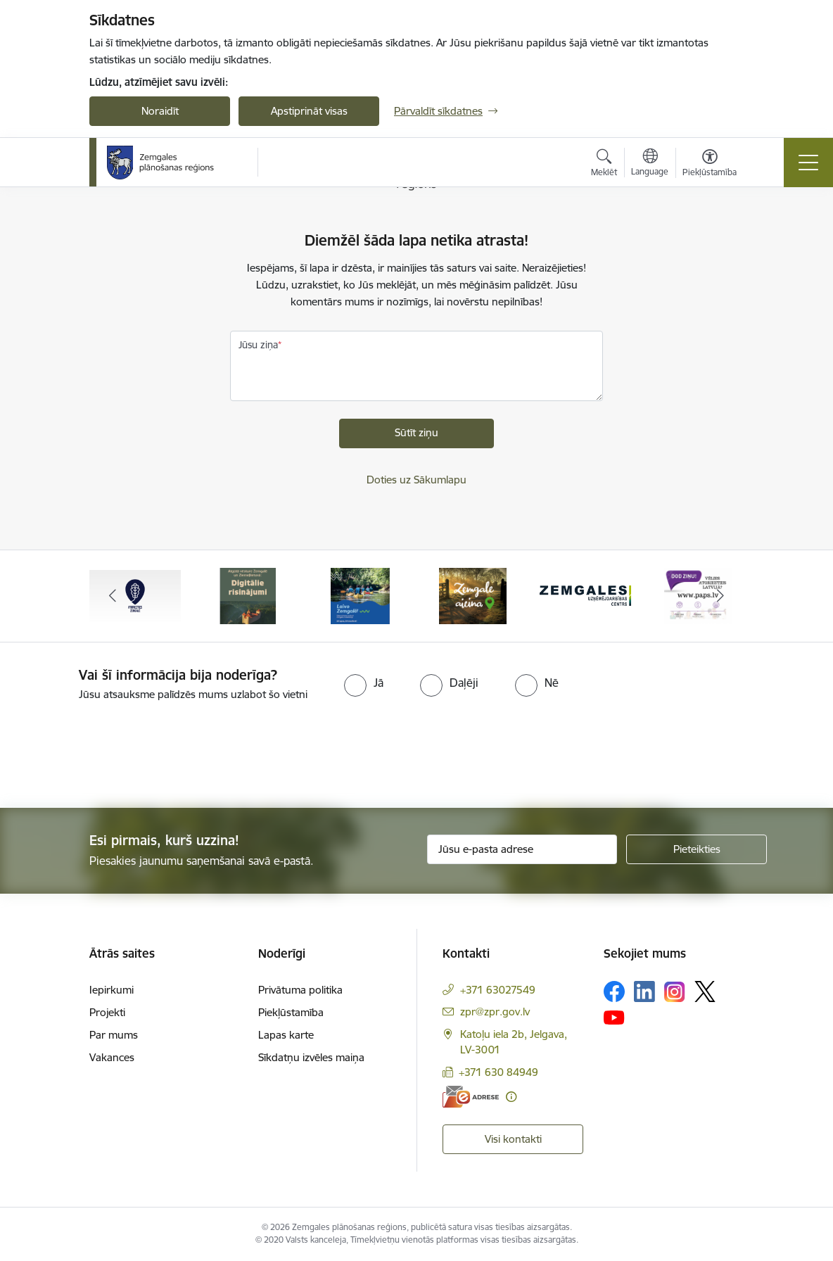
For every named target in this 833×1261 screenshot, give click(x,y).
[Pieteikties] (696, 849)
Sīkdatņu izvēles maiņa (311, 1057)
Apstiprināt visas (309, 111)
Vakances (111, 1057)
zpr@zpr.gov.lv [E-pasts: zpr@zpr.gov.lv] (495, 1011)
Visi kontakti (513, 1139)
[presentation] (117, 755)
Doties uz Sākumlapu (416, 479)
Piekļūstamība (291, 1012)
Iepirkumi (111, 989)
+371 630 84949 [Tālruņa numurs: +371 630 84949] (498, 1072)
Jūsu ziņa (258, 344)
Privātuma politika (300, 989)
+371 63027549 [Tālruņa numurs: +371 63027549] (497, 989)
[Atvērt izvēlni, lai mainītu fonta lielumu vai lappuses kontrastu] (709, 165)
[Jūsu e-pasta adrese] (522, 849)
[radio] (363, 682)
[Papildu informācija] (511, 1096)
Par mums (113, 1034)
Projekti (107, 1012)
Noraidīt (160, 111)
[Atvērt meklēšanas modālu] (604, 165)
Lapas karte (286, 1034)
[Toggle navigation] (808, 162)
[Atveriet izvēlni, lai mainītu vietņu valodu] (649, 164)
